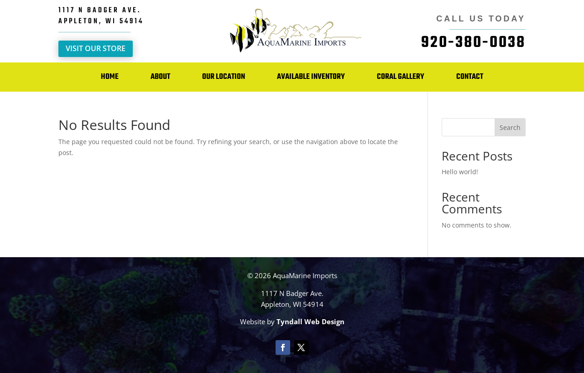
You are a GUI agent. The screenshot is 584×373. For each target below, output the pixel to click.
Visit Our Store (95, 48)
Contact (469, 77)
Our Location (223, 77)
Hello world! (460, 171)
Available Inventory (311, 77)
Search (510, 127)
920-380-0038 (473, 43)
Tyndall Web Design (310, 321)
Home (110, 77)
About (160, 77)
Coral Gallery (400, 77)
